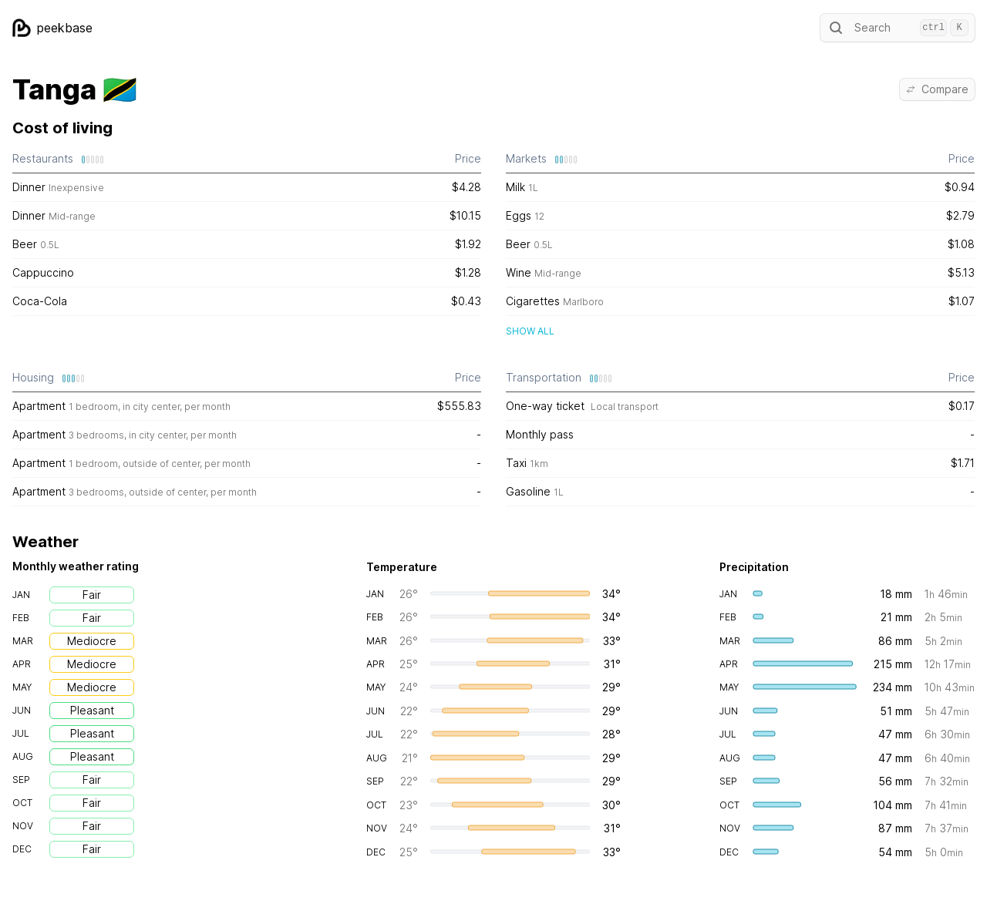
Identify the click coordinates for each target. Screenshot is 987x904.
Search (897, 27)
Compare (937, 89)
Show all (530, 331)
